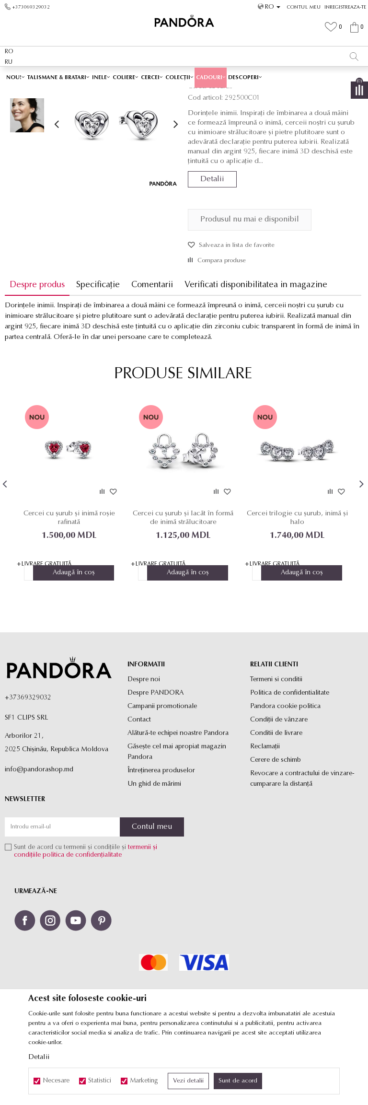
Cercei (197, 94)
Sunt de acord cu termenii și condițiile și (85, 919)
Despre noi (143, 747)
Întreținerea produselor (161, 838)
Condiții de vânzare (279, 787)
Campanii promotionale (162, 774)
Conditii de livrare (276, 801)
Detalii (212, 247)
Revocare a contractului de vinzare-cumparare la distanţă (302, 847)
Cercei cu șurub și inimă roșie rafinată (69, 585)
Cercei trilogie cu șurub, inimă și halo (297, 585)
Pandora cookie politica (285, 774)
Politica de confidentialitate (289, 761)
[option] (184, 77)
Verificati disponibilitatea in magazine (255, 352)
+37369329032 (28, 765)
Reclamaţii (265, 814)
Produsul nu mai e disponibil (249, 287)
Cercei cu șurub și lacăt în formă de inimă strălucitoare (183, 585)
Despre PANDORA (155, 761)
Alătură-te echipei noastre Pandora (178, 801)
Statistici (99, 1081)
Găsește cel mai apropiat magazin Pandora (176, 820)
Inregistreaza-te (345, 7)
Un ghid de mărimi (154, 852)
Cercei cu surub (230, 94)
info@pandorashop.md (39, 837)
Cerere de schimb (275, 828)
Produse (172, 94)
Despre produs (37, 352)
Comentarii (152, 352)
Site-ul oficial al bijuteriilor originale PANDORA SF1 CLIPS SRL (80, 94)
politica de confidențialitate (82, 923)
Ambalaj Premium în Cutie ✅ (163, 76)
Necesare (56, 1081)
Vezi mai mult (237, 76)
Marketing (144, 1081)
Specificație (98, 352)
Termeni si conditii (276, 747)
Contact (139, 787)
